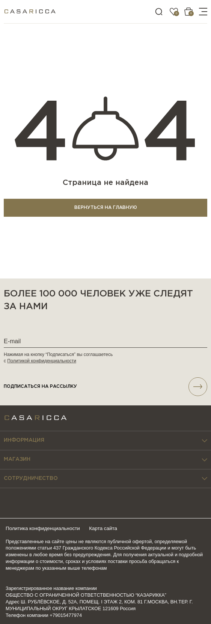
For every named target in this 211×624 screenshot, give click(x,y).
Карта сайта (107, 528)
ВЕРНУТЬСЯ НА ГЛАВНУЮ (105, 208)
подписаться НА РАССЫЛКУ (105, 386)
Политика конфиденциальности (44, 528)
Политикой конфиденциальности (41, 360)
